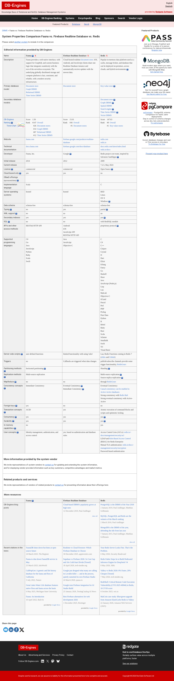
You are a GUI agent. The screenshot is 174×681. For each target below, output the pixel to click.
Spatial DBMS (106, 106)
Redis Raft (124, 395)
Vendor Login (135, 18)
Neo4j (86, 24)
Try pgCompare (157, 123)
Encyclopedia (85, 18)
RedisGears (121, 364)
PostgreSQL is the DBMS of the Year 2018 (117, 505)
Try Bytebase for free (156, 144)
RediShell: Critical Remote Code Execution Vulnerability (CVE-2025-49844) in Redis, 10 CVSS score (117, 585)
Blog (98, 18)
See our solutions (130, 663)
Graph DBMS (31, 89)
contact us (49, 465)
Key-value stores (116, 126)
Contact (70, 655)
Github (112, 357)
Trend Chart (11, 126)
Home (35, 18)
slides (103, 357)
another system (21, 42)
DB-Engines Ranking (52, 18)
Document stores (43, 126)
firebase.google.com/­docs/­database (76, 146)
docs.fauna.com (32, 146)
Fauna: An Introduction (35, 597)
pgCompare (147, 113)
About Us (22, 655)
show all (94, 516)
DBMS (5, 30)
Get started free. (156, 72)
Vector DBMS (106, 115)
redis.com (104, 139)
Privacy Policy (58, 655)
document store (87, 60)
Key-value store (106, 86)
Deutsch (168, 6)
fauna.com (30, 139)
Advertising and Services (39, 655)
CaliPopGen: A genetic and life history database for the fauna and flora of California (41, 574)
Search (121, 18)
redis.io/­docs (105, 150)
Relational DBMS (33, 92)
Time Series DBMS (33, 95)
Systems (69, 18)
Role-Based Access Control (120, 438)
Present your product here (157, 153)
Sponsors (109, 18)
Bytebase (76, 24)
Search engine (105, 109)
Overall (40, 123)
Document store (32, 86)
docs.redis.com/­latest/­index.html (113, 146)
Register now (157, 50)
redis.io (103, 142)
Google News (56, 605)
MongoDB (97, 24)
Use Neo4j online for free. (157, 94)
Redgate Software (164, 12)
